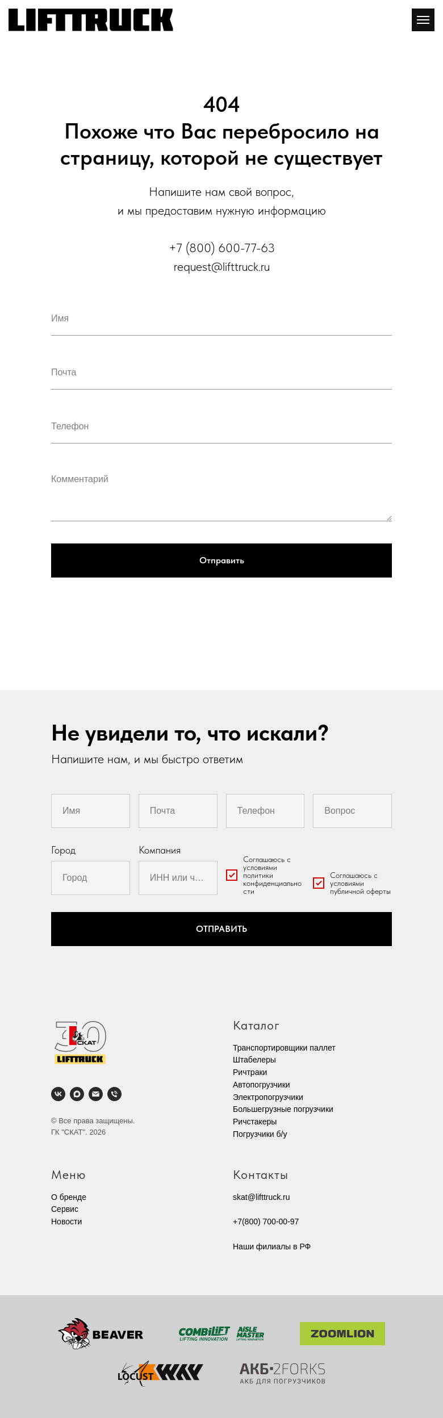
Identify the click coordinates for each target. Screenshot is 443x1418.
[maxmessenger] (77, 1094)
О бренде (68, 1197)
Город (63, 850)
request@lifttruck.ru (222, 266)
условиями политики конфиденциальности (272, 879)
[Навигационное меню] (423, 20)
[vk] (58, 1094)
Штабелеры (254, 1059)
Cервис (64, 1209)
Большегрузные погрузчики (283, 1109)
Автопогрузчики (261, 1084)
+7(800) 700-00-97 (266, 1221)
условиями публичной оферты (360, 887)
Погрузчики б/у (260, 1134)
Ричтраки (250, 1072)
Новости (66, 1221)
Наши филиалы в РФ (272, 1246)
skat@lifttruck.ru (261, 1197)
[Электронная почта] (96, 1094)
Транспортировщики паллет (284, 1047)
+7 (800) (193, 247)
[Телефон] (114, 1094)
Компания (160, 850)
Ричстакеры (255, 1121)
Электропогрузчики (268, 1097)
